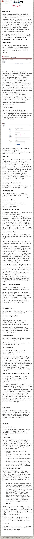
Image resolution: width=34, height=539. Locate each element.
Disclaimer (18, 537)
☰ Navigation (17, 6)
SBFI (3, 537)
